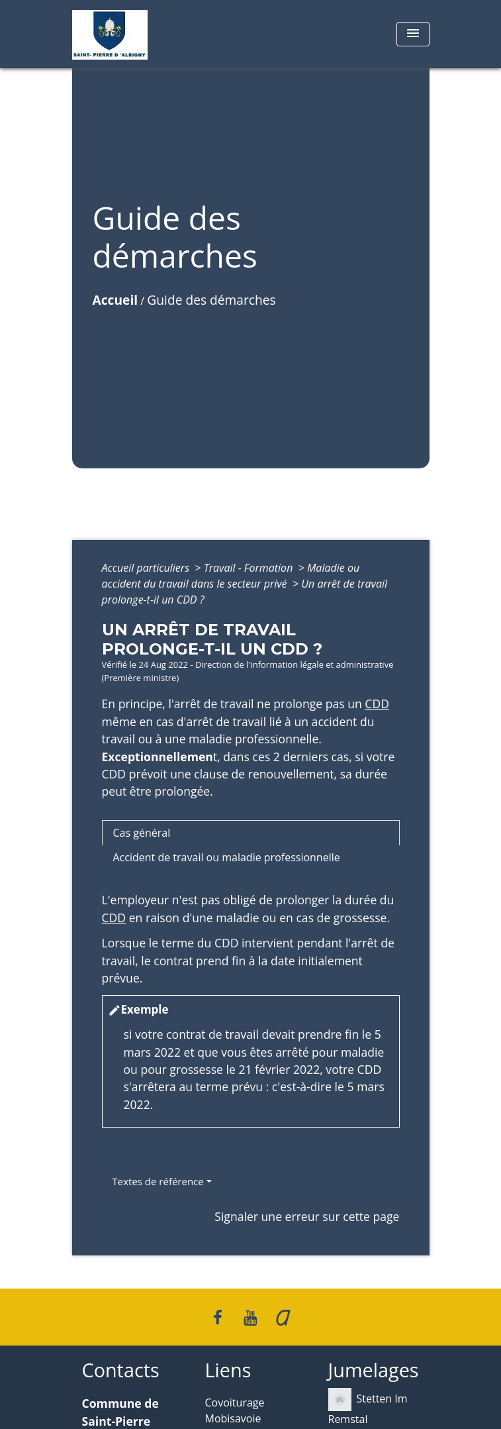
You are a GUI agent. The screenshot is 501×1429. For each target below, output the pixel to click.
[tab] (251, 832)
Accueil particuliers (147, 567)
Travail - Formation (250, 567)
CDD (377, 704)
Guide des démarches (211, 300)
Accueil (115, 300)
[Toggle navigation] (413, 34)
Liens (228, 1370)
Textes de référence (158, 1181)
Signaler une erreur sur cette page (306, 1216)
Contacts (120, 1370)
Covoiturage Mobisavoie (235, 1410)
